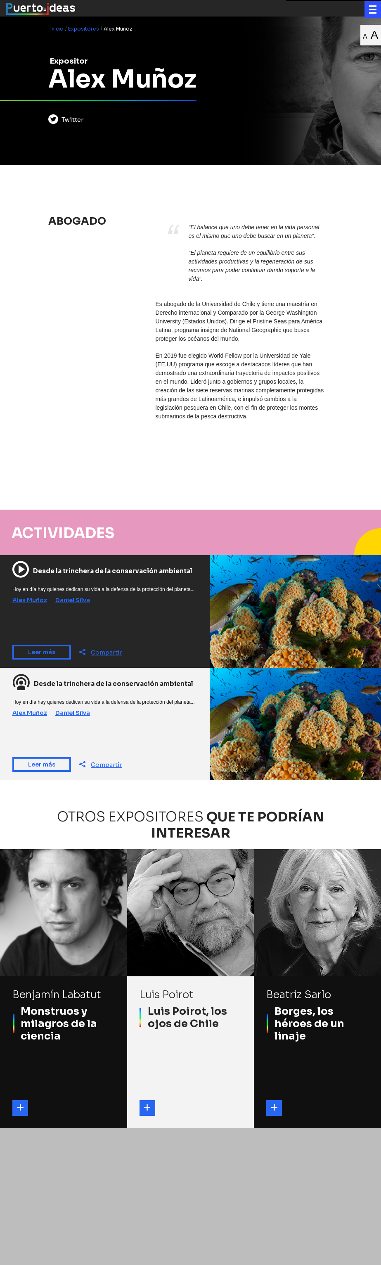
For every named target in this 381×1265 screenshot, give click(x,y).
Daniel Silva (72, 602)
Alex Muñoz (29, 602)
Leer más (41, 654)
